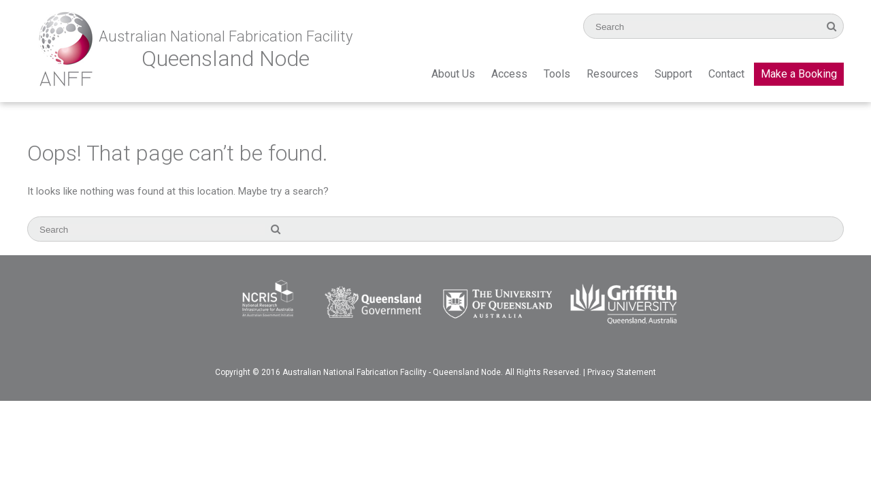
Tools (557, 73)
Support (673, 73)
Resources (612, 73)
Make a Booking (799, 73)
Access (509, 73)
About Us (453, 73)
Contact (726, 73)
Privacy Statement (621, 372)
